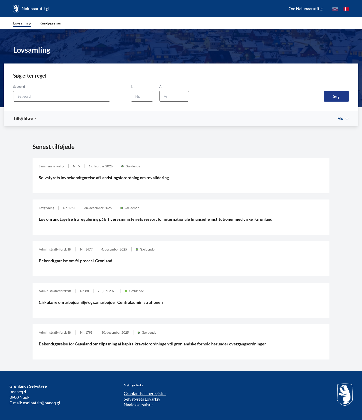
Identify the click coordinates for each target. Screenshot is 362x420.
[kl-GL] (335, 9)
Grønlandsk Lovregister (145, 393)
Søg (336, 96)
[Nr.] (142, 96)
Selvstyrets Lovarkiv (142, 399)
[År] (174, 96)
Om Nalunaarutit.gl (306, 8)
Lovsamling (22, 23)
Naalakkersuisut (138, 404)
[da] (346, 9)
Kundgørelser (50, 23)
